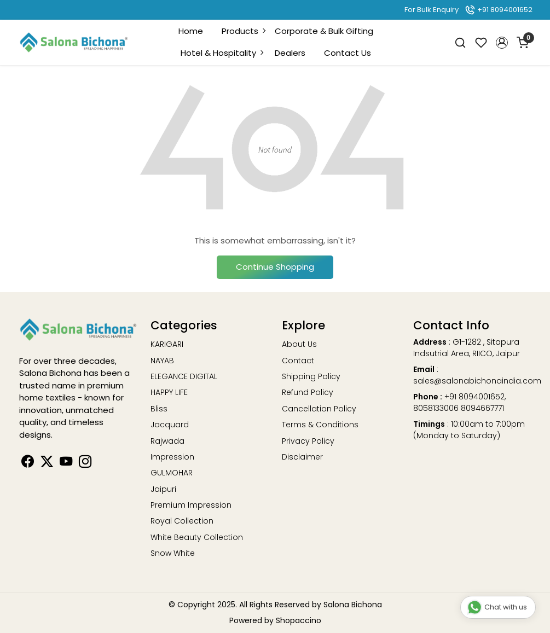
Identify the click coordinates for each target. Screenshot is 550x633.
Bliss (158, 408)
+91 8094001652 (498, 9)
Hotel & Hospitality (222, 53)
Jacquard (169, 424)
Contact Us (347, 53)
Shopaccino (298, 620)
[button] (501, 43)
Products (243, 31)
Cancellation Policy (319, 408)
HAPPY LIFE (169, 392)
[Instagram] (85, 463)
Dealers (290, 53)
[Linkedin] (46, 463)
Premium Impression (190, 505)
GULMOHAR (171, 472)
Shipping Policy (311, 376)
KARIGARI (166, 344)
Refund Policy (307, 392)
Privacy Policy (308, 440)
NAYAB (162, 360)
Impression (172, 456)
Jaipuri (163, 489)
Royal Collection (181, 520)
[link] (460, 42)
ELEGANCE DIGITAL (183, 376)
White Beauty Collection (196, 537)
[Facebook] (27, 463)
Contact (298, 360)
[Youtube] (65, 463)
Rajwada (167, 440)
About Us (299, 344)
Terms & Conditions (320, 424)
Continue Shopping (275, 266)
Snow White (172, 553)
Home (190, 31)
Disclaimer (302, 456)
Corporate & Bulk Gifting (324, 31)
